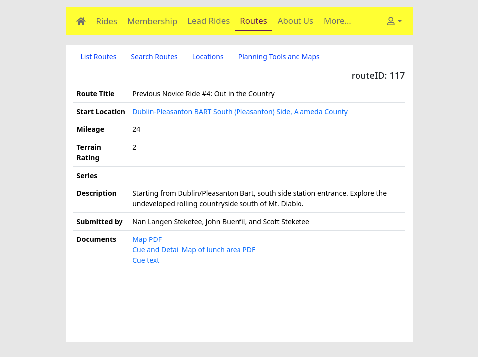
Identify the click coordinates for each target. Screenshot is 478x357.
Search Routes (154, 56)
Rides (107, 21)
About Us (295, 20)
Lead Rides (208, 20)
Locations (208, 56)
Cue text (145, 260)
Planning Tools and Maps (279, 56)
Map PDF (147, 239)
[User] (394, 21)
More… (337, 20)
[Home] (81, 21)
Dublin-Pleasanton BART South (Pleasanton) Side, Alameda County (240, 111)
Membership (152, 21)
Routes (253, 20)
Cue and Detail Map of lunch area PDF (193, 249)
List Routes (99, 56)
